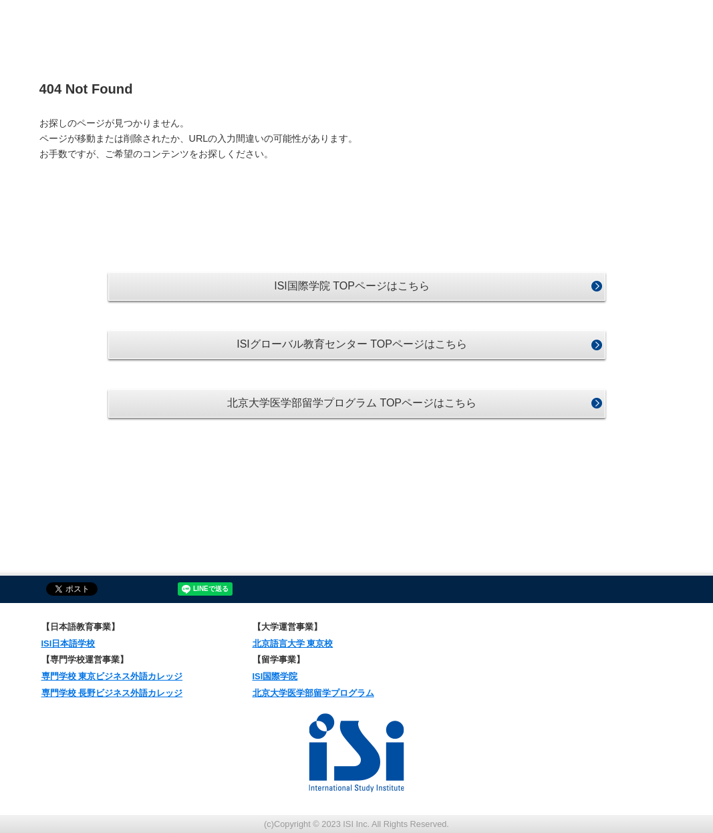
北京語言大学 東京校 (293, 643)
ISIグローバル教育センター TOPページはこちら (352, 344)
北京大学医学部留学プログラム (313, 693)
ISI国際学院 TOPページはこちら (352, 285)
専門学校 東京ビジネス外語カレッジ (112, 676)
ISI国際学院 (275, 676)
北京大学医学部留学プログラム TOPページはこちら (351, 402)
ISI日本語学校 (68, 643)
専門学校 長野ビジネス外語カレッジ (112, 693)
